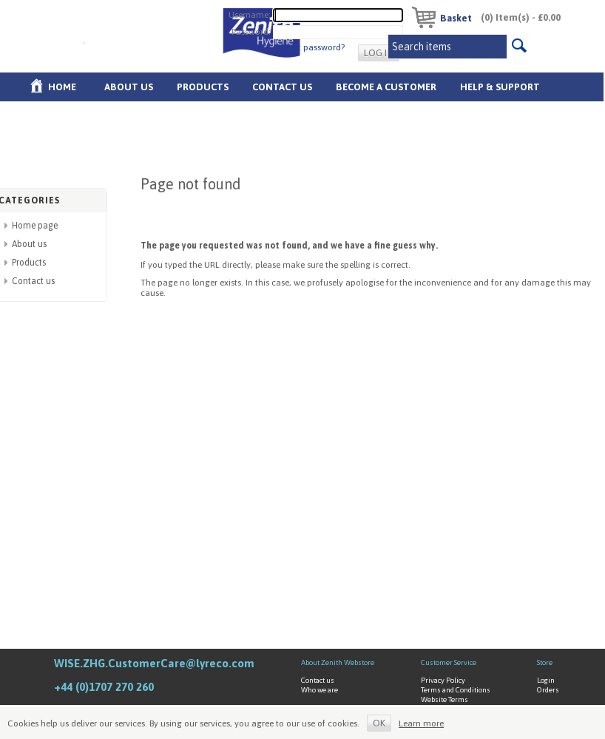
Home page (35, 225)
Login (546, 680)
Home (62, 86)
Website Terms (444, 699)
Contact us (33, 281)
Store (544, 662)
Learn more (421, 723)
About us (128, 86)
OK (379, 723)
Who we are (319, 690)
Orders (548, 690)
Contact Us (282, 86)
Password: (251, 31)
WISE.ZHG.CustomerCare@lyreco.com (154, 663)
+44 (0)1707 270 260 (104, 687)
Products (203, 86)
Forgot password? (310, 47)
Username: (250, 14)
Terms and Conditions (455, 690)
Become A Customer (386, 86)
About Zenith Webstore (337, 662)
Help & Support (500, 86)
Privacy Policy (443, 680)
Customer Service (448, 662)
